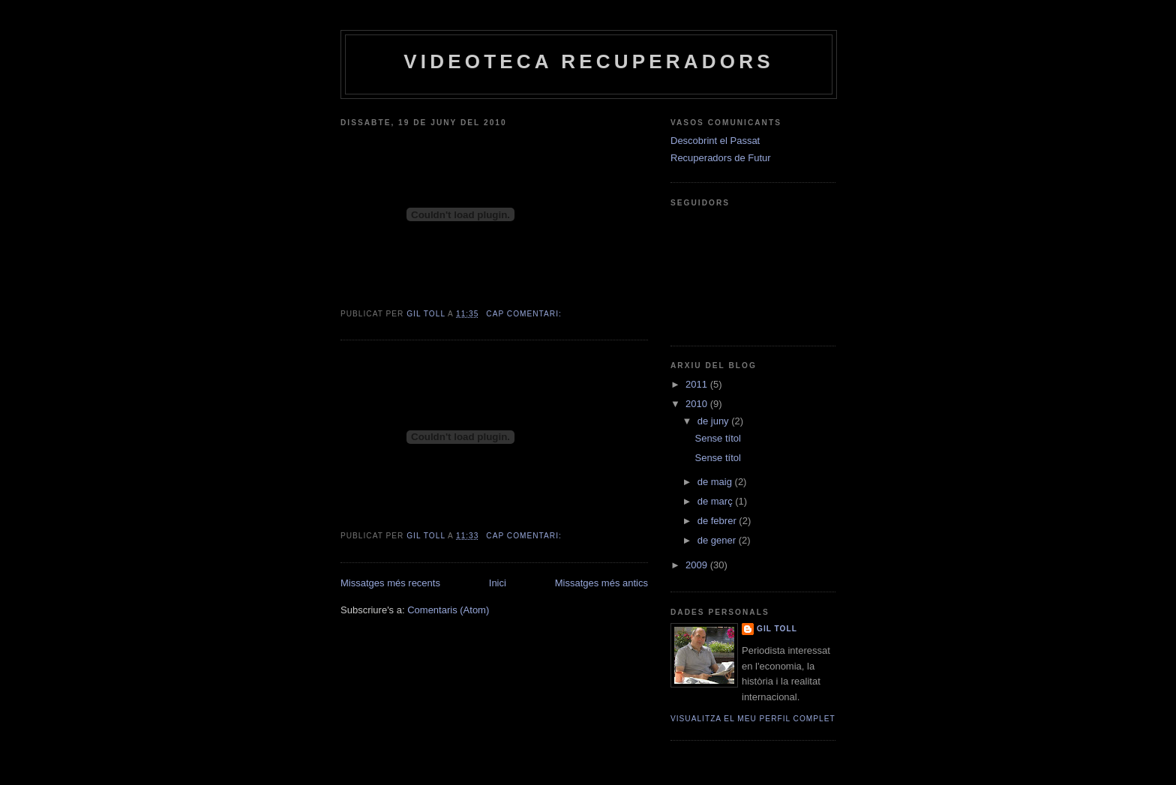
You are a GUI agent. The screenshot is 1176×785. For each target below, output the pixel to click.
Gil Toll (777, 629)
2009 (698, 565)
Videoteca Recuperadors (588, 61)
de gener (718, 540)
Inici (497, 583)
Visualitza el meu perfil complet (753, 719)
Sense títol (717, 438)
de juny (715, 421)
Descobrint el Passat (715, 140)
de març (717, 501)
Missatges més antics (601, 583)
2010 (698, 403)
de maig (716, 481)
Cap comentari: (525, 314)
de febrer (719, 520)
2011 (698, 384)
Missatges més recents (390, 583)
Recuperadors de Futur (720, 157)
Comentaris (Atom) (448, 610)
